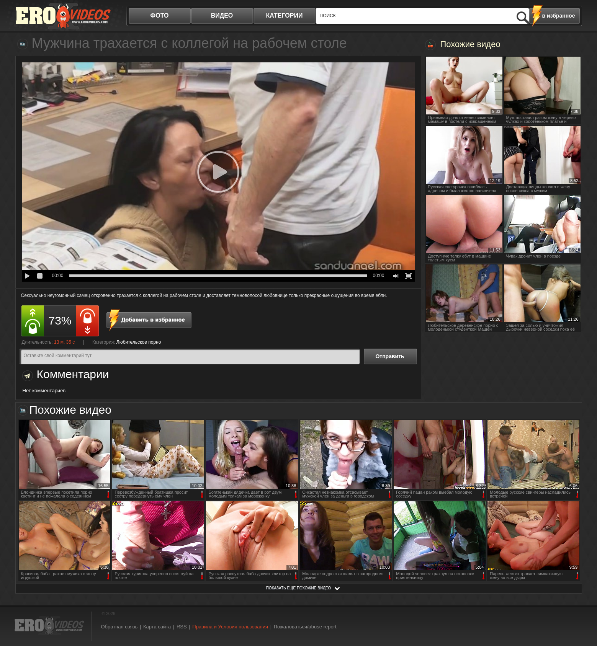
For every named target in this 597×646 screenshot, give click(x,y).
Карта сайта (157, 627)
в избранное (558, 16)
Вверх (582, 605)
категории (284, 15)
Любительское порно (138, 342)
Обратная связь (119, 627)
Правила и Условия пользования (230, 627)
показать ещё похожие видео (298, 588)
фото (159, 15)
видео (222, 15)
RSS (182, 627)
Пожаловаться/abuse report (305, 627)
